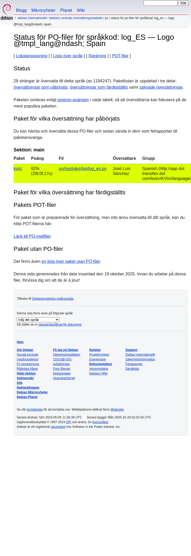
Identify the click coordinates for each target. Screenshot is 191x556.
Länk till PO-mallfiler (32, 236)
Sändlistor (132, 369)
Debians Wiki (98, 373)
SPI (68, 422)
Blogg (21, 10)
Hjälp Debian (26, 373)
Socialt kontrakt (27, 354)
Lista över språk (68, 56)
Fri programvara (28, 364)
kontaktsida (35, 409)
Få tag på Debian (65, 350)
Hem (20, 342)
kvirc (18, 168)
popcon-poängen (73, 100)
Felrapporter (133, 364)
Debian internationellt (32, 18)
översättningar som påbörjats (41, 87)
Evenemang (97, 359)
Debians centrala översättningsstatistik (75, 18)
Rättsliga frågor (27, 369)
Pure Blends (61, 369)
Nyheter (95, 350)
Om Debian (25, 350)
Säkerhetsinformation (140, 359)
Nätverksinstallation (66, 354)
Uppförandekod (27, 359)
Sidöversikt (25, 378)
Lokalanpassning (31, 56)
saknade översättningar (160, 87)
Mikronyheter (43, 10)
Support (131, 350)
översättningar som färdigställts (99, 87)
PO (106, 18)
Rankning (97, 56)
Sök (20, 383)
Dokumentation (100, 364)
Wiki (81, 10)
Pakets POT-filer (35, 205)
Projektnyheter (99, 354)
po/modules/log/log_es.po (82, 168)
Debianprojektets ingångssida (52, 298)
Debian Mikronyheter (32, 392)
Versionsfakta (98, 369)
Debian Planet (27, 397)
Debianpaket (61, 373)
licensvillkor (100, 422)
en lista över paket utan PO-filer (71, 261)
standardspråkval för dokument (60, 324)
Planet (66, 10)
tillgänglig (117, 409)
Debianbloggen (28, 387)
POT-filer (120, 56)
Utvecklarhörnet (64, 378)
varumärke (57, 427)
